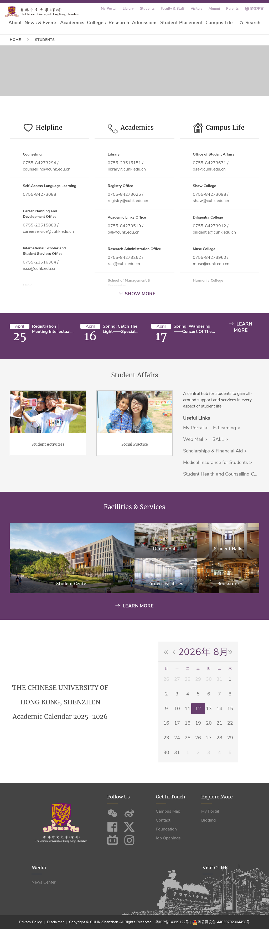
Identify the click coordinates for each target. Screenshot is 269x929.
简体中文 (257, 8)
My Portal (108, 8)
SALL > (220, 464)
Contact (163, 820)
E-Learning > (226, 452)
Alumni (214, 8)
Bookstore (228, 608)
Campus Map (168, 811)
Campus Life (219, 22)
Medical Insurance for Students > (217, 487)
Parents (232, 8)
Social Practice (134, 468)
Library (128, 8)
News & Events (41, 22)
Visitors (196, 8)
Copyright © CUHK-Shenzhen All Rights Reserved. (112, 922)
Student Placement (181, 22)
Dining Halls (166, 573)
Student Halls (228, 573)
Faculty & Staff (172, 8)
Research (118, 22)
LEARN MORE (240, 327)
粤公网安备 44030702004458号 (224, 922)
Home (15, 39)
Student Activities (48, 468)
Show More (137, 294)
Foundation (166, 829)
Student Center (72, 608)
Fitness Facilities (165, 608)
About (15, 22)
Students (147, 8)
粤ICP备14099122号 (172, 922)
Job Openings (168, 838)
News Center (44, 882)
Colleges (96, 22)
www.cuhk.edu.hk (219, 882)
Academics (72, 22)
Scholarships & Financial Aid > (215, 475)
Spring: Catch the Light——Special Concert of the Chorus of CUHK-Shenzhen (120, 329)
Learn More (134, 606)
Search (250, 22)
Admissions (145, 22)
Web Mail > (195, 464)
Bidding (208, 820)
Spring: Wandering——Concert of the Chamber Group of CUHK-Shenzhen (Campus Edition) (193, 329)
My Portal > (195, 452)
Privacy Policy (31, 922)
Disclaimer (55, 922)
